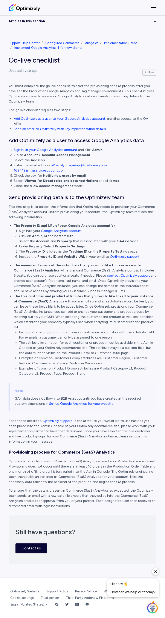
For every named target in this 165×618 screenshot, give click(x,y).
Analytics (91, 43)
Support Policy (57, 591)
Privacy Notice (86, 591)
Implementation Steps (120, 43)
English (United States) (29, 604)
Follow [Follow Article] (149, 72)
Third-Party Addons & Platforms (90, 598)
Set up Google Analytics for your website (81, 404)
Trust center (50, 598)
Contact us (31, 548)
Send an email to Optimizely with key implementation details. (60, 129)
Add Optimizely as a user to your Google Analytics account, (60, 119)
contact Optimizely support (128, 275)
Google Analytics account (61, 231)
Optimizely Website (25, 591)
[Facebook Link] (57, 604)
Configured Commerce (62, 43)
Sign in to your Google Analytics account (45, 150)
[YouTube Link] (87, 604)
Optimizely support (124, 257)
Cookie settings (22, 598)
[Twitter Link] (67, 604)
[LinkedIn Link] (77, 604)
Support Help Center (24, 43)
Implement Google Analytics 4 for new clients (48, 48)
